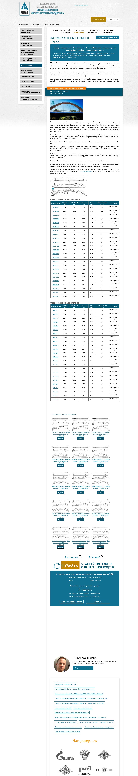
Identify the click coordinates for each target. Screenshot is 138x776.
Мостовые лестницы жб (63, 708)
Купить (60, 438)
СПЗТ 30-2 (56, 269)
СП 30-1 (55, 368)
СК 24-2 (55, 314)
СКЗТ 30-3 (56, 227)
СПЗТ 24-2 (56, 257)
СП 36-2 (55, 384)
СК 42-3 (55, 353)
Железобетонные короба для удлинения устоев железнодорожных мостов (80, 717)
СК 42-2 (55, 349)
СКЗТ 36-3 (56, 238)
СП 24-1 (55, 357)
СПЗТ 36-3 (56, 285)
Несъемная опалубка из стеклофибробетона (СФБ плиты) (74, 689)
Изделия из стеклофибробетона (65, 684)
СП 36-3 (55, 388)
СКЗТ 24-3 (56, 215)
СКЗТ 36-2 (56, 234)
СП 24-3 (55, 364)
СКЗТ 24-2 (56, 211)
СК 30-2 (55, 326)
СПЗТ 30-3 (56, 273)
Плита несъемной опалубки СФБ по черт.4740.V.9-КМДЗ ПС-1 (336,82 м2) (79, 703)
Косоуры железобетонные (83, 708)
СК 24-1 (55, 310)
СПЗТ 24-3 (56, 261)
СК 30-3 (55, 330)
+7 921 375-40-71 (112, 3)
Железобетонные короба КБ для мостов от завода (72, 713)
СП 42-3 (55, 399)
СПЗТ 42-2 (56, 292)
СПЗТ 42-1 (56, 288)
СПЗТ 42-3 (56, 296)
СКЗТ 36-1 (56, 230)
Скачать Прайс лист (71, 602)
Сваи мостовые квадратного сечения (67, 731)
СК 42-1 (55, 345)
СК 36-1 (55, 334)
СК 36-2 (55, 337)
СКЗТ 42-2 (56, 246)
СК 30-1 (55, 322)
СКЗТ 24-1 (56, 207)
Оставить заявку (98, 19)
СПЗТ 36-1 (56, 277)
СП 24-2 (55, 361)
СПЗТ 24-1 (56, 254)
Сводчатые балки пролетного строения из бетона (96, 722)
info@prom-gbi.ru (80, 8)
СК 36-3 (55, 341)
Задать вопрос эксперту (83, 668)
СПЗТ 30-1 (56, 265)
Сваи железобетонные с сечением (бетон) (99, 727)
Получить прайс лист (107, 37)
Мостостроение (24, 24)
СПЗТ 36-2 (56, 281)
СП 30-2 (55, 372)
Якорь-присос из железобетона (65, 722)
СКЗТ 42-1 (56, 242)
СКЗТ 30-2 (56, 223)
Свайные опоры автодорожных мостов (68, 727)
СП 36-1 (55, 380)
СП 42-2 (55, 395)
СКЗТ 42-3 (56, 250)
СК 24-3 (55, 318)
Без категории (36, 24)
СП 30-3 (55, 376)
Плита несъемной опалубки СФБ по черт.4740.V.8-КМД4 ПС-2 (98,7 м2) (79, 694)
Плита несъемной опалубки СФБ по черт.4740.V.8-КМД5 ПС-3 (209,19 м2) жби (81, 698)
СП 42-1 (55, 392)
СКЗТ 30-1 (56, 219)
